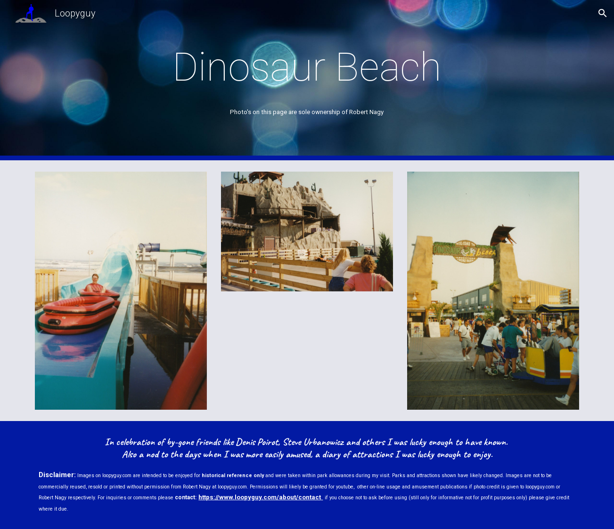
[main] (307, 67)
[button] (602, 13)
